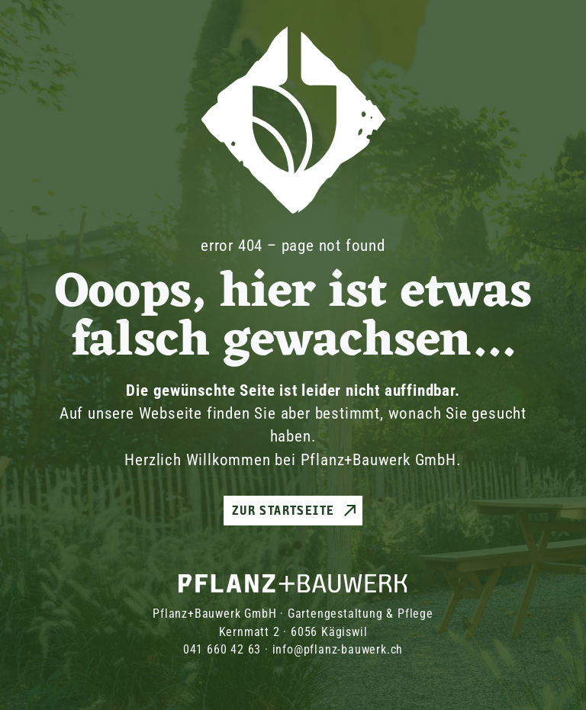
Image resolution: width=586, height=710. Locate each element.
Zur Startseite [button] (283, 510)
